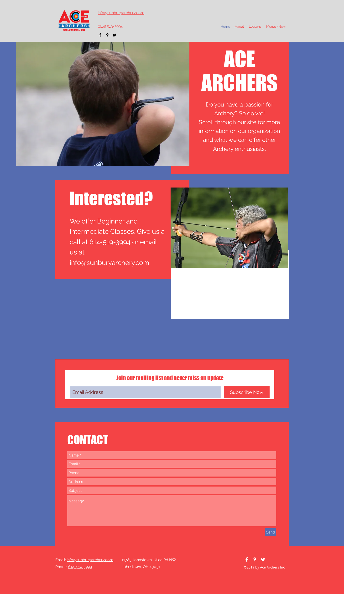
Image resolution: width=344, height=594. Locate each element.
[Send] (270, 532)
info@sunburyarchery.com (109, 263)
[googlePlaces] (107, 35)
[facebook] (100, 35)
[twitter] (114, 35)
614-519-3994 (80, 566)
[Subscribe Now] (247, 392)
